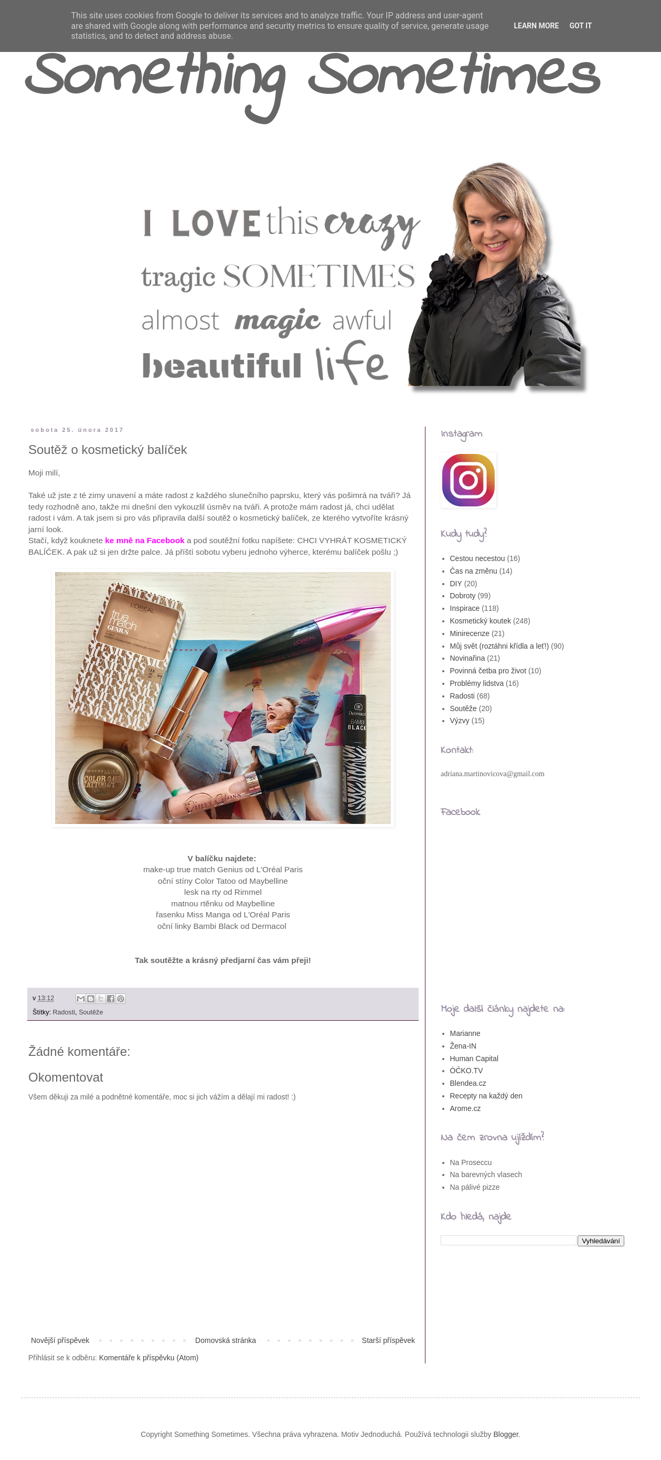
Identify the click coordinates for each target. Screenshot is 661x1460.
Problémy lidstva (477, 683)
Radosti (64, 1012)
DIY (456, 583)
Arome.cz (465, 1108)
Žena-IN (463, 1046)
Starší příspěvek (388, 1340)
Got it (580, 26)
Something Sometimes (309, 78)
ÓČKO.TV (466, 1070)
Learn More (536, 26)
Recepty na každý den (486, 1096)
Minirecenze (469, 633)
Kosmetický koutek (480, 621)
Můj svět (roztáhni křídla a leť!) (499, 646)
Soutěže (91, 1012)
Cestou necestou (477, 558)
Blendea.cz (468, 1083)
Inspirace (465, 608)
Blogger (506, 1434)
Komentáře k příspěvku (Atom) (149, 1357)
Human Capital (474, 1058)
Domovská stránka (225, 1340)
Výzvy (460, 720)
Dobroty (463, 595)
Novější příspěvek (60, 1340)
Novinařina (467, 658)
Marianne (465, 1033)
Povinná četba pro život (488, 670)
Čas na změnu (473, 571)
